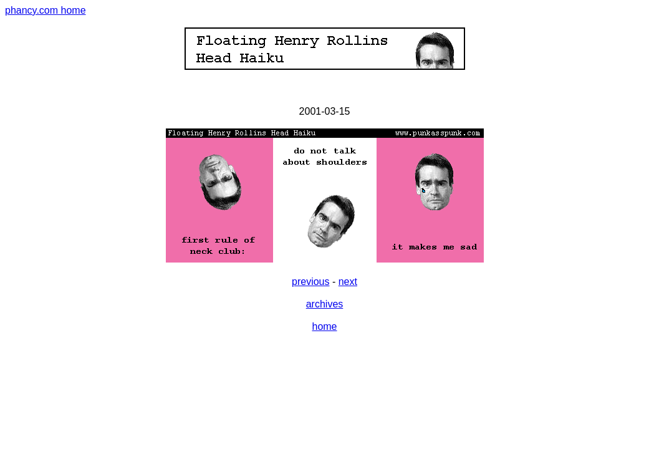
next (348, 281)
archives (325, 304)
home (324, 326)
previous (310, 281)
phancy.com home (45, 10)
